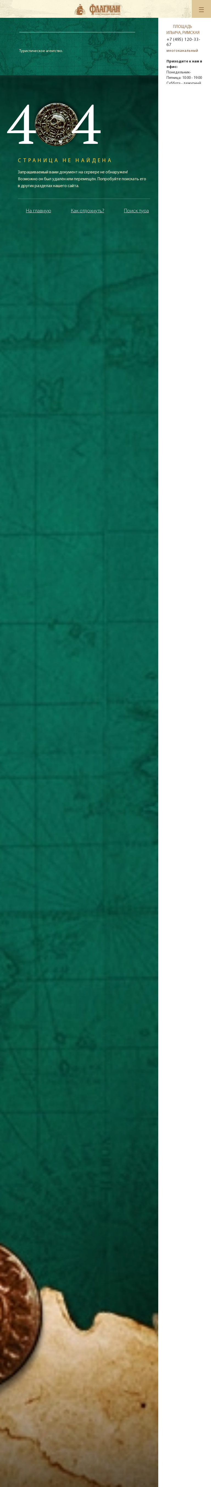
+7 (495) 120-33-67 (183, 42)
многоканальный (182, 51)
